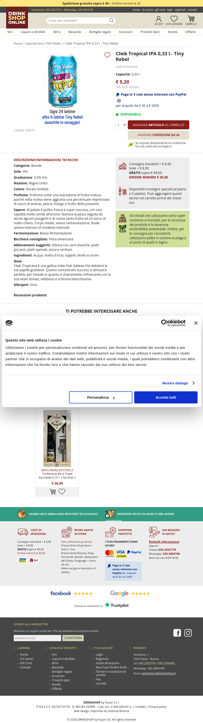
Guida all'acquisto (107, 651)
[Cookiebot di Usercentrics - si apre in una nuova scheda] (164, 323)
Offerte (190, 32)
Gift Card (160, 9)
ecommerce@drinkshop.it (157, 660)
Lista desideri (174, 24)
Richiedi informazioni (163, 530)
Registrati (180, 9)
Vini (10, 32)
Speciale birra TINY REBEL (44, 43)
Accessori (125, 32)
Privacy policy (157, 695)
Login (170, 9)
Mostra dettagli (175, 383)
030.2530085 (164, 651)
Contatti (192, 9)
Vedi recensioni (126, 66)
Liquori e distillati (33, 32)
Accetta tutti (166, 397)
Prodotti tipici (150, 32)
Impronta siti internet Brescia (109, 699)
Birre (56, 32)
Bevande (75, 32)
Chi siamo (147, 9)
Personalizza (101, 397)
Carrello (191, 24)
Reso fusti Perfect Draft (110, 655)
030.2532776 (53, 9)
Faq (98, 667)
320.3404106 (85, 9)
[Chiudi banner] (196, 323)
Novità (172, 32)
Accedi (159, 24)
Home (136, 9)
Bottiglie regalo (100, 32)
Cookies (140, 695)
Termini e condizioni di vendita (110, 661)
